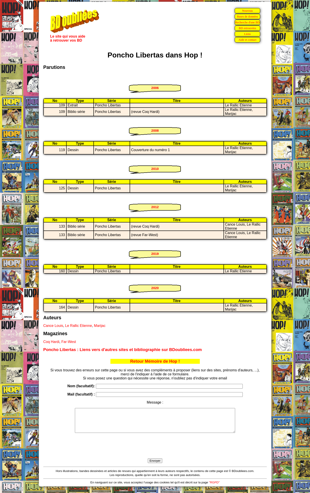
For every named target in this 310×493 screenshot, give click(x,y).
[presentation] (155, 450)
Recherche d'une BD (247, 22)
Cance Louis (53, 326)
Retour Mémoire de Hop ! (155, 361)
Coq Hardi (51, 342)
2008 (155, 130)
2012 (155, 207)
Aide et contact (247, 39)
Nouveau (247, 10)
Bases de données (247, 16)
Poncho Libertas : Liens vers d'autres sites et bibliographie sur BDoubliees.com (122, 349)
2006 (155, 88)
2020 (155, 288)
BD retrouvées (247, 28)
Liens (247, 34)
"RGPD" (214, 487)
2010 (155, 169)
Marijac (99, 326)
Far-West (68, 342)
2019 (155, 254)
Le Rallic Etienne (78, 326)
